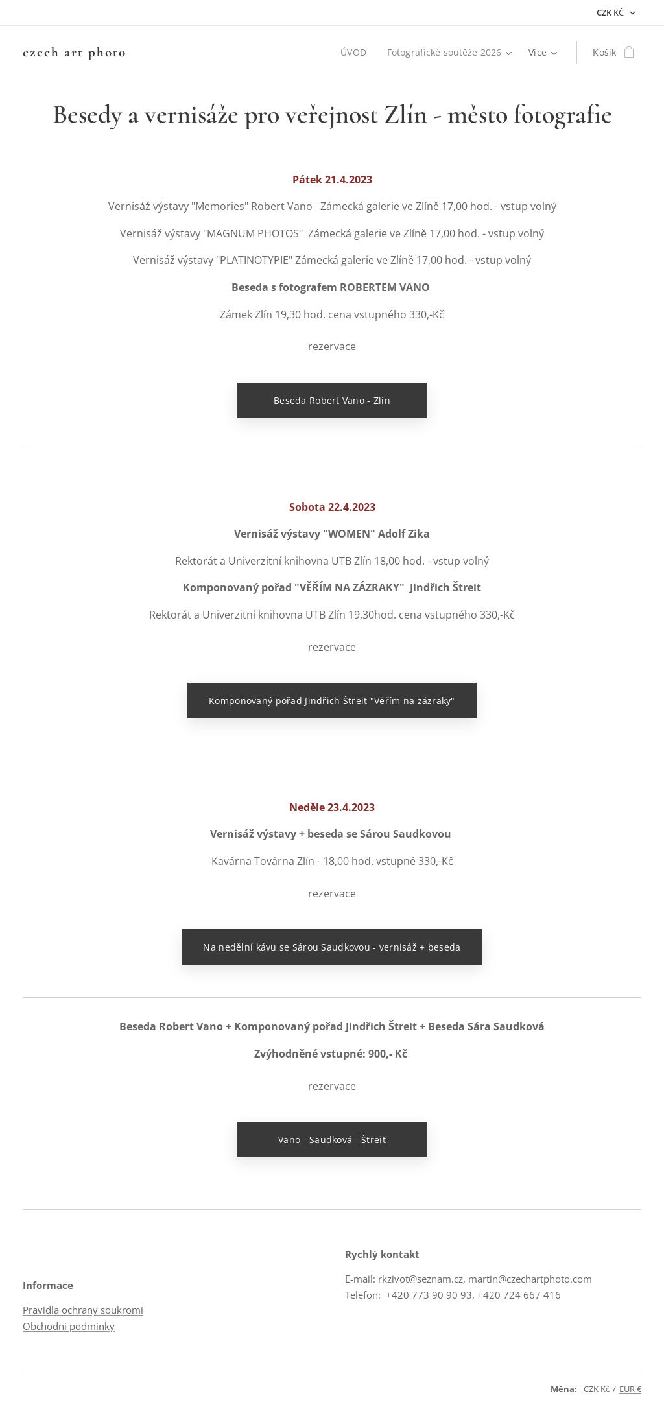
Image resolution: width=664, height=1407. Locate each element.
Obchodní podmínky (69, 1325)
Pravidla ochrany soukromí (83, 1310)
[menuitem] (354, 52)
